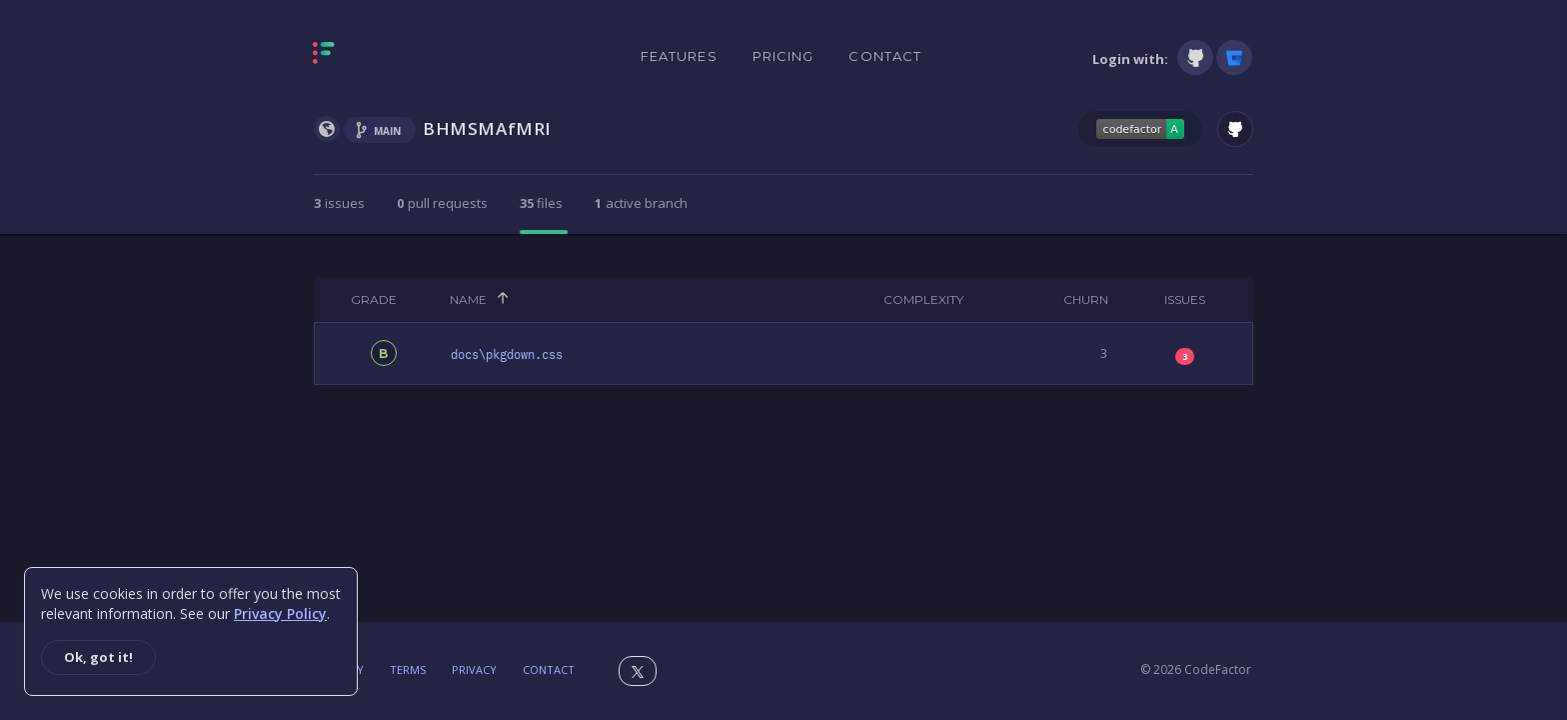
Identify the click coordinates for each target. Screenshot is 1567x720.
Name (468, 299)
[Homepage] (386, 57)
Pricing (783, 56)
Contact (884, 56)
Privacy (474, 669)
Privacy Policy (280, 613)
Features (679, 56)
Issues (1184, 299)
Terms (408, 669)
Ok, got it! (98, 657)
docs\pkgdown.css (507, 355)
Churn (1085, 299)
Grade (374, 299)
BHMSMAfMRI (487, 128)
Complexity (923, 299)
